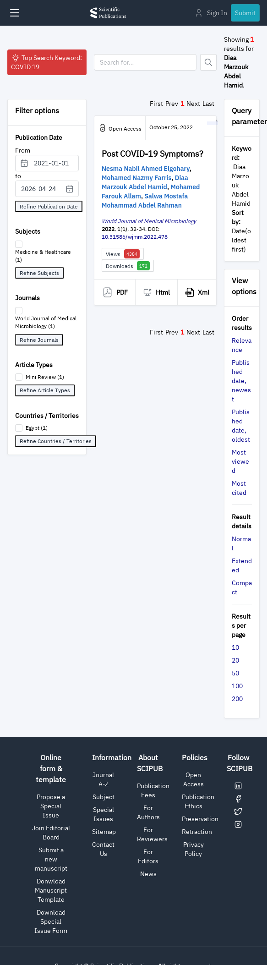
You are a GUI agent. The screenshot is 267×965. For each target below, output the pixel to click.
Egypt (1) (37, 427)
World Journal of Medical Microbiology (149, 221)
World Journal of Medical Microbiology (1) (45, 322)
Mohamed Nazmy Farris (136, 178)
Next (193, 103)
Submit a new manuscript (51, 859)
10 (235, 647)
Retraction (197, 832)
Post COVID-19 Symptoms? (152, 153)
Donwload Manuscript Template (51, 890)
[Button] (208, 62)
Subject (103, 797)
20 (235, 660)
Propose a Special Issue (51, 806)
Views (123, 253)
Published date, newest (241, 380)
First (156, 103)
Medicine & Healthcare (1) (43, 255)
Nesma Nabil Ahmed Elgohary (146, 168)
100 (237, 686)
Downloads (128, 265)
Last (208, 103)
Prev (171, 103)
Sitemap (104, 832)
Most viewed (240, 461)
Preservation (200, 819)
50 (235, 673)
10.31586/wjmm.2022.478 (135, 236)
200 (237, 699)
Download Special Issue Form (50, 921)
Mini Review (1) (45, 376)
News (148, 874)
